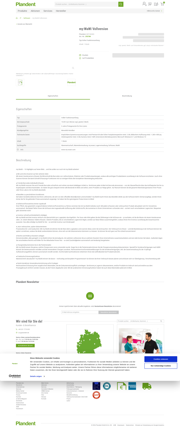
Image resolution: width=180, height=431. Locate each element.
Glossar (43, 397)
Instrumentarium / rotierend (75, 391)
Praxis (68, 399)
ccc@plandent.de (23, 333)
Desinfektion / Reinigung (74, 387)
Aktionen (44, 385)
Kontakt (43, 399)
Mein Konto (44, 383)
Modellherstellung (72, 395)
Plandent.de (20, 383)
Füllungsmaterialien (73, 389)
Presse (18, 395)
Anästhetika (70, 385)
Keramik (69, 393)
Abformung (70, 383)
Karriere (18, 397)
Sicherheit (19, 401)
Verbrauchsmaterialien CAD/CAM (77, 397)
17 (23, 75)
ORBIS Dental (45, 391)
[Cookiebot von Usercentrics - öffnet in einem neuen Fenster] (15, 426)
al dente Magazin (21, 399)
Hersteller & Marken (47, 389)
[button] (144, 4)
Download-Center (21, 393)
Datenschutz (20, 403)
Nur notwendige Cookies (161, 416)
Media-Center (20, 391)
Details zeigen (36, 426)
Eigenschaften (53, 96)
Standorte (19, 385)
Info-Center (44, 393)
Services (18, 389)
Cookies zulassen (161, 409)
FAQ (42, 395)
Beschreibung (127, 96)
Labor (68, 401)
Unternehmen (20, 387)
